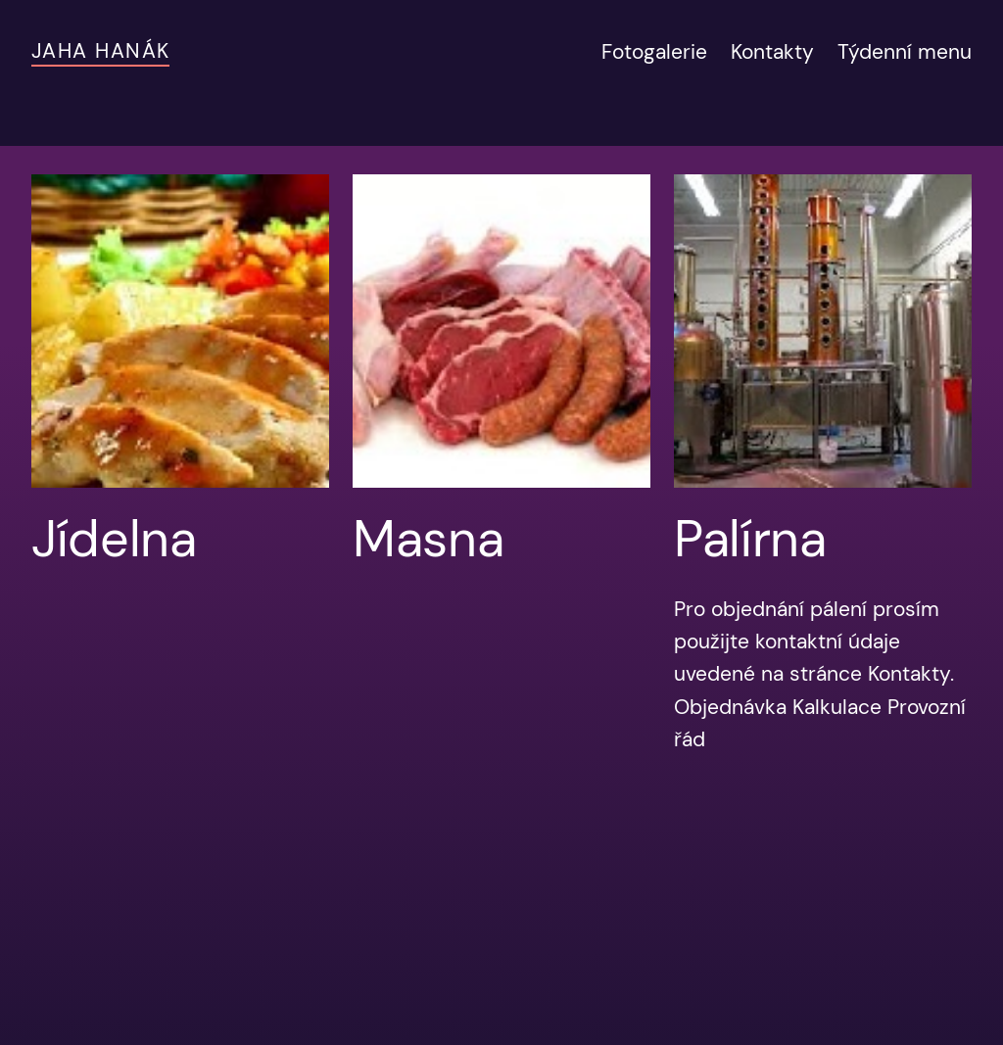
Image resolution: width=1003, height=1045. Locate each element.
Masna (428, 538)
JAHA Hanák (100, 50)
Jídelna (114, 538)
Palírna (750, 538)
